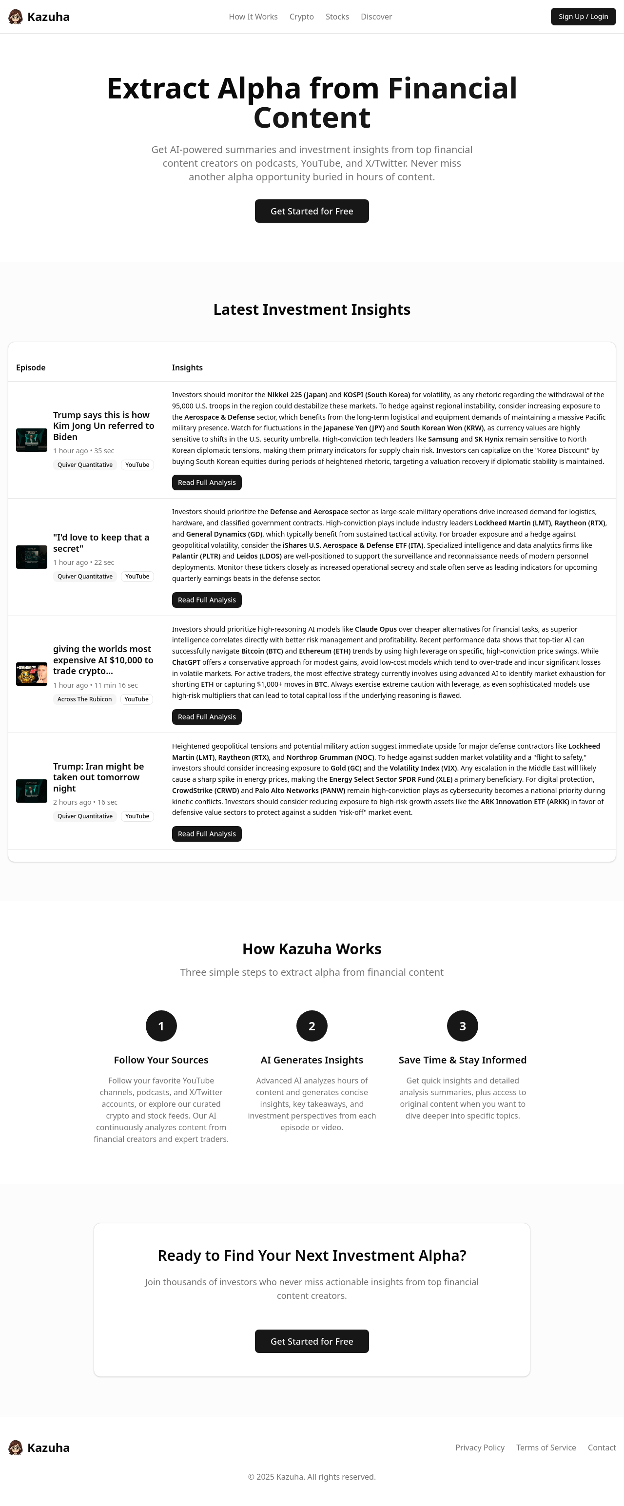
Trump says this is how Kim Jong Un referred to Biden (104, 426)
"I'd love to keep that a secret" (101, 542)
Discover (376, 16)
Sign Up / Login (583, 16)
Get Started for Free (312, 211)
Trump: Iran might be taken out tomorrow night (98, 777)
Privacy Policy (480, 1447)
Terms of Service (546, 1447)
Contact (602, 1447)
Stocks (337, 16)
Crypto (302, 16)
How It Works (253, 16)
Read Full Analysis (207, 482)
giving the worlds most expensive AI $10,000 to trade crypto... (103, 659)
